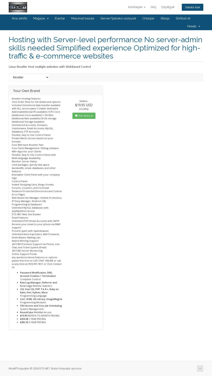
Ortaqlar (148, 18)
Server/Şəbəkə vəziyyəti (118, 18)
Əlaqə (165, 18)
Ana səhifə (19, 18)
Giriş (153, 7)
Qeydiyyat (168, 7)
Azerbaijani (137, 7)
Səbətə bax (192, 7)
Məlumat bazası (82, 18)
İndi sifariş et (84, 115)
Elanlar (60, 18)
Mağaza (41, 18)
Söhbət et (183, 18)
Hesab (193, 26)
